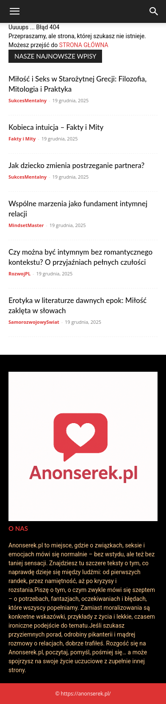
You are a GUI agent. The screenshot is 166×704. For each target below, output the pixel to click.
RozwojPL (19, 273)
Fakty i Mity (22, 138)
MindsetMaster (26, 225)
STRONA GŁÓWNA (83, 45)
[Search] (154, 11)
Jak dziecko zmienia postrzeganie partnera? (76, 165)
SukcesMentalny (27, 100)
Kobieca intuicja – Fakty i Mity (55, 127)
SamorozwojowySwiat (33, 322)
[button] (14, 11)
